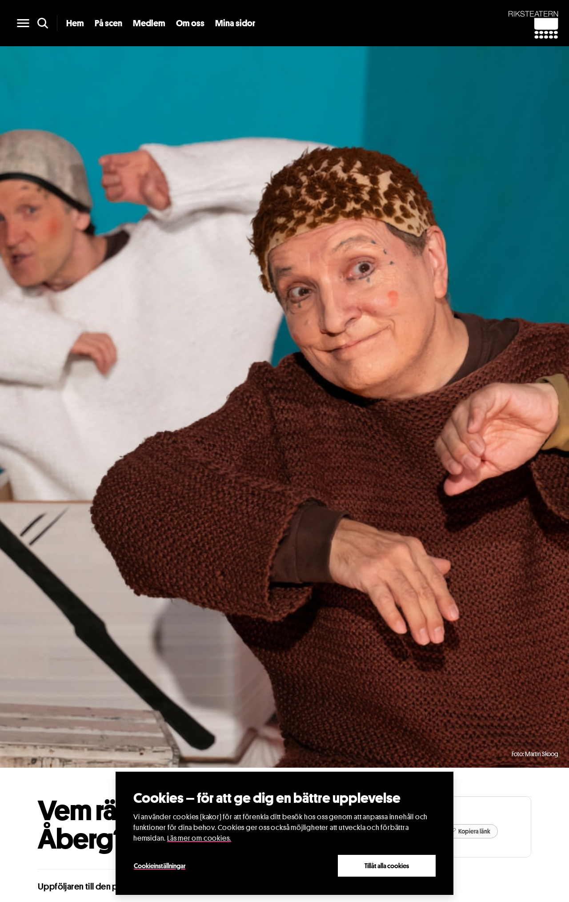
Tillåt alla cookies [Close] (387, 865)
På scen (108, 23)
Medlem (149, 23)
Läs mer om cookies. (199, 838)
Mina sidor (235, 23)
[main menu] (23, 23)
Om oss (190, 23)
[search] (43, 23)
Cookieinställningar (159, 865)
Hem (75, 23)
